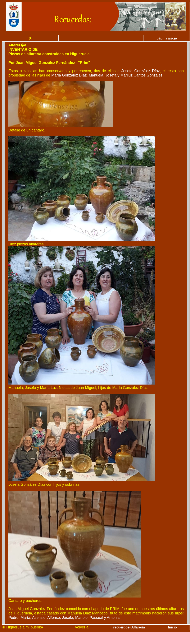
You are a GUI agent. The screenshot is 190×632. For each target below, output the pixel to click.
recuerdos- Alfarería (129, 627)
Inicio (172, 627)
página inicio (167, 38)
